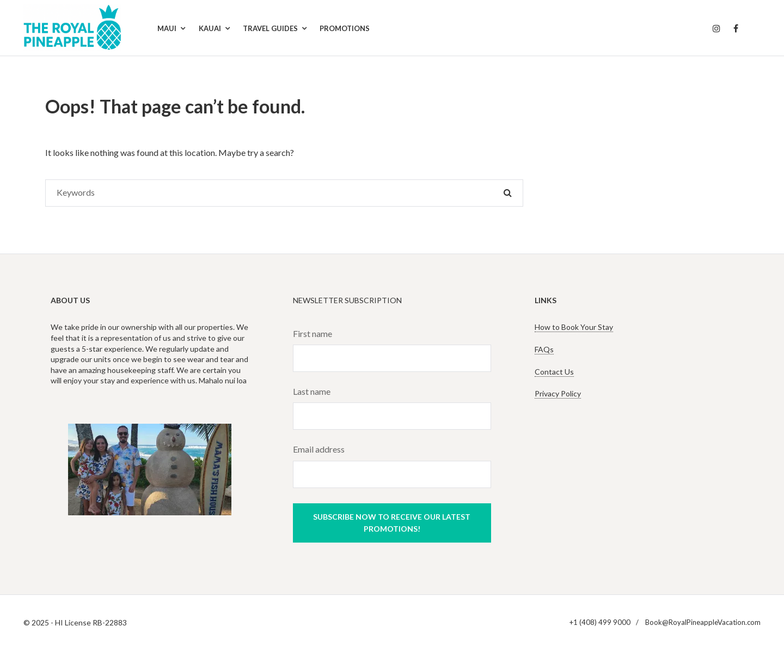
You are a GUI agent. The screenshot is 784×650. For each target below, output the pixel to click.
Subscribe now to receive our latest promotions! (391, 522)
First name (312, 333)
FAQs (544, 349)
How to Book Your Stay (574, 327)
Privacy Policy (558, 393)
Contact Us (554, 371)
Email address (319, 449)
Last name (311, 391)
